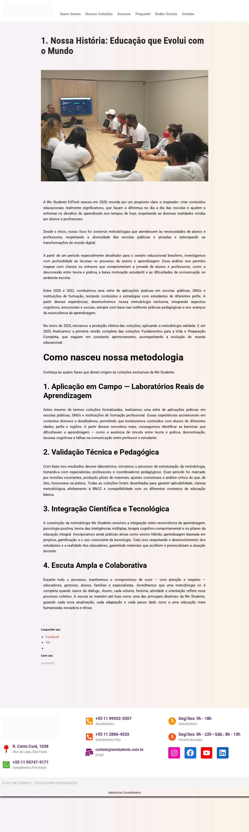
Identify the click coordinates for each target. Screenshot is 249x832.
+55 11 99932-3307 (117, 760)
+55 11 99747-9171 (34, 804)
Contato (195, 14)
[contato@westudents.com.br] (91, 796)
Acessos (128, 14)
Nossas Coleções (101, 14)
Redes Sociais (172, 14)
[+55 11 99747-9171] (8, 807)
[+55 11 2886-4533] (91, 779)
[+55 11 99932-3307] (91, 763)
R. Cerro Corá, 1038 (34, 788)
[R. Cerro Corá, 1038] (8, 791)
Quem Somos (71, 14)
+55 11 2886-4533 (116, 777)
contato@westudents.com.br (123, 793)
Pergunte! (147, 14)
